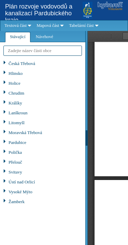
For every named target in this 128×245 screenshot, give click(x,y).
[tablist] (42, 138)
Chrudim (16, 93)
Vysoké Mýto (20, 191)
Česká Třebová (22, 63)
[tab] (17, 37)
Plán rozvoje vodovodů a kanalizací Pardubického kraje (38, 13)
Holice (14, 83)
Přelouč (15, 162)
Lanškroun (18, 112)
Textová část (15, 25)
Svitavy (15, 172)
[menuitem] (17, 25)
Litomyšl (17, 122)
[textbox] (42, 51)
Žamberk (17, 201)
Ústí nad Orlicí (22, 181)
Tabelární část (81, 25)
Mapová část (48, 25)
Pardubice (17, 142)
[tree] (42, 152)
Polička (15, 152)
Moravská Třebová (25, 132)
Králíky (15, 102)
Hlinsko (16, 73)
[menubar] (64, 25)
